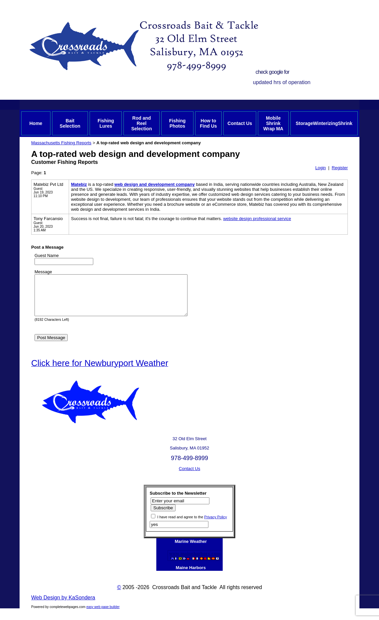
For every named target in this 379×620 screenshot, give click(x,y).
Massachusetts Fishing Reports (61, 142)
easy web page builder (102, 615)
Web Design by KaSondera (63, 605)
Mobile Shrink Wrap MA (273, 123)
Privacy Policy (215, 525)
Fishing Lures (106, 123)
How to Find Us (208, 123)
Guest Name (47, 255)
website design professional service (257, 218)
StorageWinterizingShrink (324, 123)
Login (320, 167)
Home (35, 123)
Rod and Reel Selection (141, 123)
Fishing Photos (177, 123)
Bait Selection (70, 123)
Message (43, 271)
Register (340, 167)
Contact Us (240, 123)
